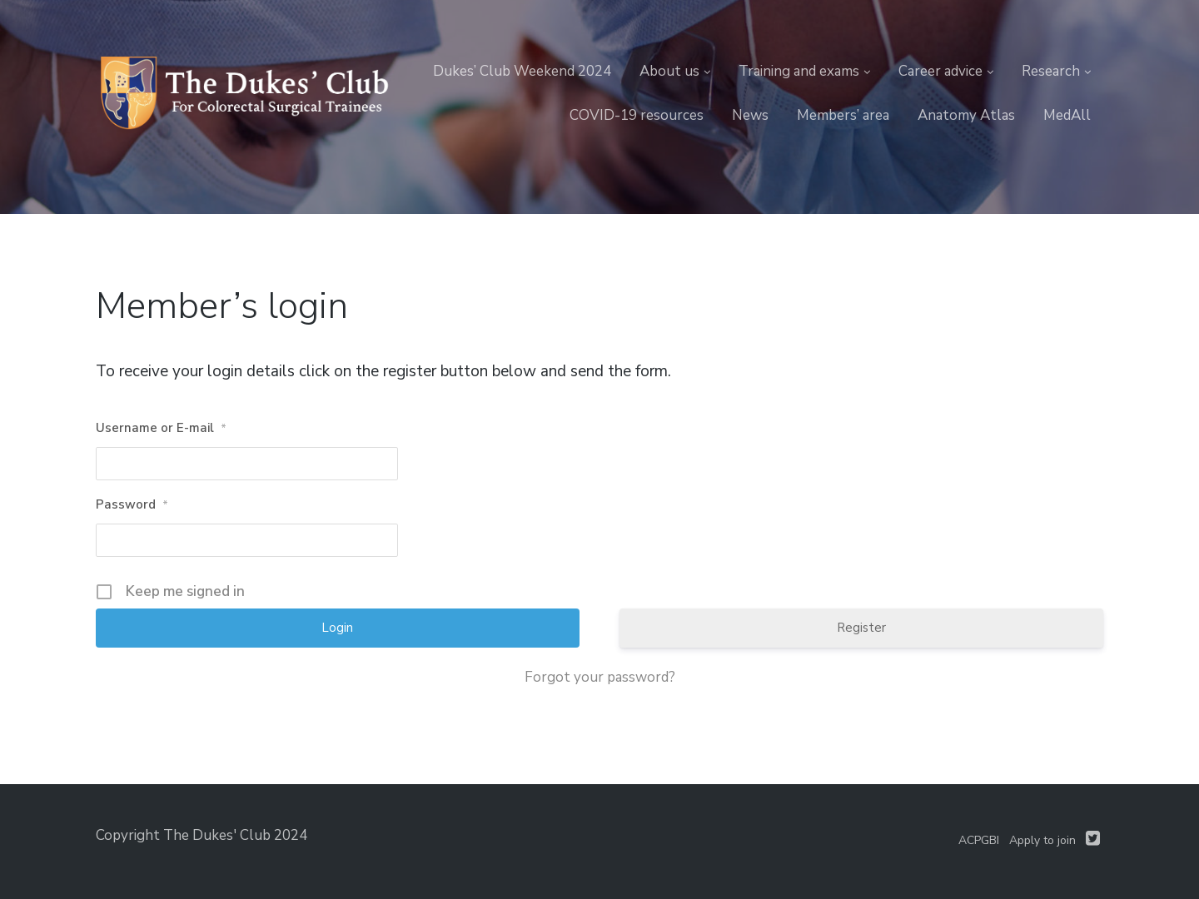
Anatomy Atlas (966, 115)
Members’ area (843, 115)
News (750, 115)
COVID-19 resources (637, 115)
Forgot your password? (600, 677)
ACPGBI (978, 840)
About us (669, 71)
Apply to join (1042, 840)
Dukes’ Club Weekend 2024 (522, 71)
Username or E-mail (161, 429)
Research (1051, 71)
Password (132, 505)
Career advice (940, 71)
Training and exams (799, 71)
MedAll (1067, 115)
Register (861, 627)
